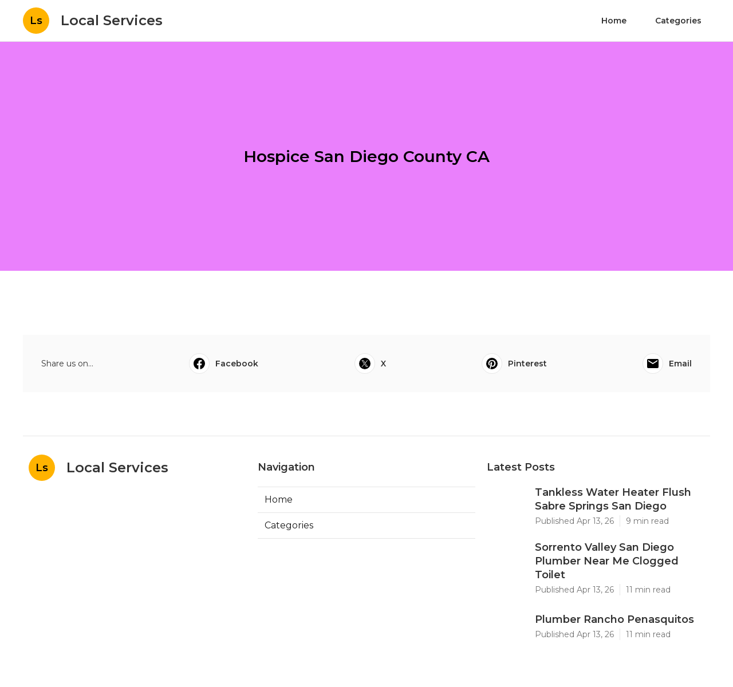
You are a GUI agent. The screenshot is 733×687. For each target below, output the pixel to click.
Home (613, 20)
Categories (678, 20)
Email (667, 363)
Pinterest (514, 363)
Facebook (223, 363)
